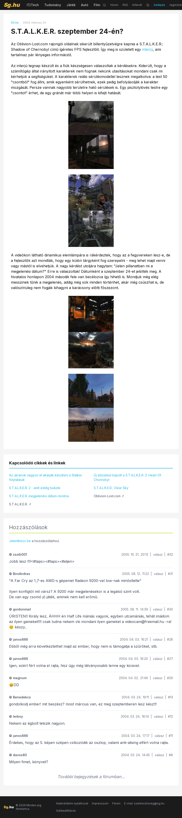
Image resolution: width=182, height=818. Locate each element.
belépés (159, 5)
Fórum (116, 803)
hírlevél (137, 5)
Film (97, 5)
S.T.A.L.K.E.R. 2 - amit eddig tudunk (34, 488)
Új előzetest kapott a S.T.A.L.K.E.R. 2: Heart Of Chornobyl (127, 477)
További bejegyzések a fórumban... (91, 776)
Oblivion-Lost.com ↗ (109, 496)
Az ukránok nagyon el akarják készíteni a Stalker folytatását (45, 477)
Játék (71, 5)
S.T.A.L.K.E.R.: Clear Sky (111, 488)
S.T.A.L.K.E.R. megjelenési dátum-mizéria (39, 496)
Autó (84, 5)
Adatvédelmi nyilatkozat (72, 803)
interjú (147, 49)
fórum (114, 5)
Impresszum (100, 803)
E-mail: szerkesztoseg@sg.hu (144, 803)
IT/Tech (33, 5)
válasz (157, 554)
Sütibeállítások (66, 810)
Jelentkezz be (20, 541)
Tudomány (52, 5)
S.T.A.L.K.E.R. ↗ (20, 504)
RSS (125, 5)
